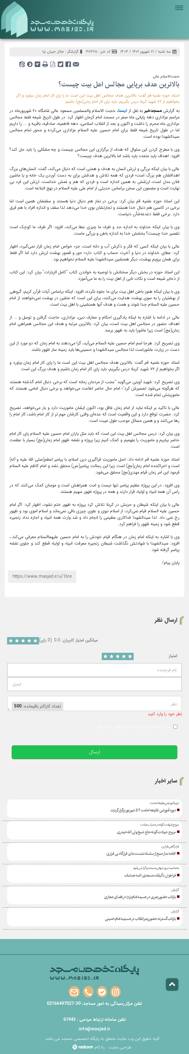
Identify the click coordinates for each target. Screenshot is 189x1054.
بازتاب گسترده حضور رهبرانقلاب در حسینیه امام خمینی (140, 918)
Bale (102, 992)
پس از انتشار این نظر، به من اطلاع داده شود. (133, 726)
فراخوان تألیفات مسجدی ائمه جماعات (150, 875)
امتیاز (173, 656)
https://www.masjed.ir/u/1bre (42, 576)
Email (74, 992)
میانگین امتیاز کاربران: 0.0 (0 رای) (68, 640)
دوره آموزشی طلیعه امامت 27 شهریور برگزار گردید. (143, 810)
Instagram (115, 992)
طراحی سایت (120, 1047)
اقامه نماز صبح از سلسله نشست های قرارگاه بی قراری (141, 853)
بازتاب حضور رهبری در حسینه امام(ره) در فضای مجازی (140, 897)
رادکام (100, 1047)
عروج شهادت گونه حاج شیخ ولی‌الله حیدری (146, 832)
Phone (88, 992)
